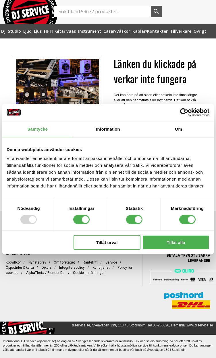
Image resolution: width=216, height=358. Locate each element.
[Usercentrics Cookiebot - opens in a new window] (184, 112)
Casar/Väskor (116, 31)
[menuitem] (3, 31)
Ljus (38, 31)
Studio (14, 31)
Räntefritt (90, 262)
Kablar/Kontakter (150, 31)
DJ (3, 31)
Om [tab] (178, 128)
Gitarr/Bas (65, 31)
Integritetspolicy (72, 268)
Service (111, 262)
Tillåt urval (107, 242)
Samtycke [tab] (37, 128)
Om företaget (64, 262)
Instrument (89, 31)
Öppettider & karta (20, 268)
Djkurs (47, 268)
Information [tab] (108, 128)
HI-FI (48, 31)
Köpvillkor (13, 262)
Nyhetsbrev (37, 262)
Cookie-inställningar (89, 273)
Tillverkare (180, 31)
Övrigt (200, 31)
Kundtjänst (101, 268)
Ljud (27, 31)
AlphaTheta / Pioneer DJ (45, 273)
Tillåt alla (176, 242)
